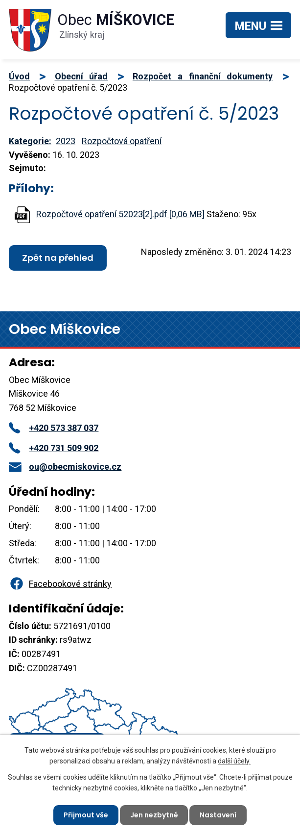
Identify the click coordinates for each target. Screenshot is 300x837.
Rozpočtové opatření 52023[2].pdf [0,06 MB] (120, 214)
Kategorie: (30, 141)
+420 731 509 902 (53, 448)
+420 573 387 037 (53, 428)
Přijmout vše (86, 815)
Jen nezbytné (154, 815)
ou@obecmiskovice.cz (65, 466)
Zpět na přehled (57, 258)
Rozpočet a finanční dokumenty (203, 76)
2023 (65, 141)
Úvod (19, 76)
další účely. (234, 761)
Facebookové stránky (60, 584)
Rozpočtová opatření (122, 141)
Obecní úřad (81, 76)
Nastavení (218, 815)
